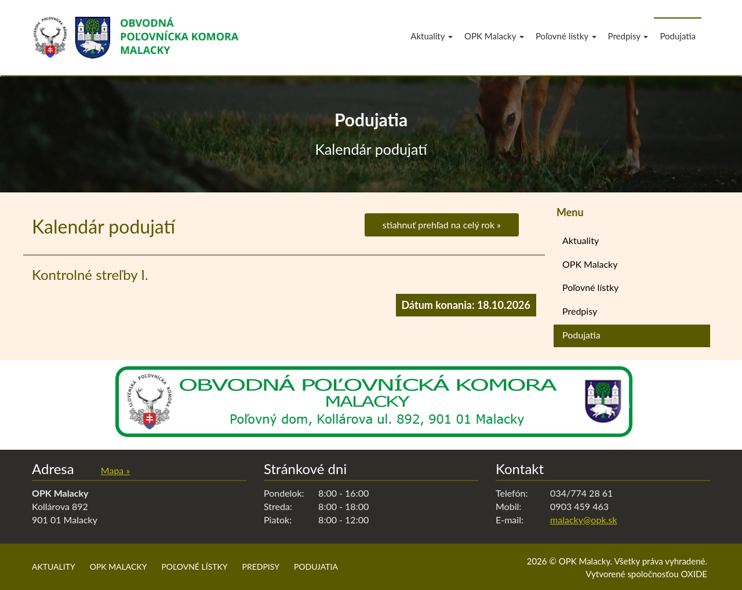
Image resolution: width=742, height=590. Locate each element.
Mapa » (115, 470)
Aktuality (431, 36)
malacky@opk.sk (583, 519)
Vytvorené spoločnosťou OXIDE (646, 574)
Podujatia (678, 36)
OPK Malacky (494, 36)
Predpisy (628, 36)
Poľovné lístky (566, 36)
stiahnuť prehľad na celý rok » (442, 224)
